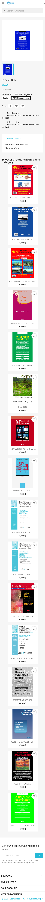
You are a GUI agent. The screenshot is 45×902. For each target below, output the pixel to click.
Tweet (16, 106)
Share (10, 106)
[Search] (22, 10)
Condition (10, 148)
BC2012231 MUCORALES (22, 700)
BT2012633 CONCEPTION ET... (22, 198)
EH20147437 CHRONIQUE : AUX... (22, 826)
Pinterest (22, 106)
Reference (10, 144)
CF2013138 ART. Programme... (22, 616)
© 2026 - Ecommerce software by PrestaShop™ (22, 899)
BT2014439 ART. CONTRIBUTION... (22, 281)
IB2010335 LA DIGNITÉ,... (22, 574)
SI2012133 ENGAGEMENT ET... (22, 742)
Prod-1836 (22, 407)
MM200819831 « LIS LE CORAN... (22, 323)
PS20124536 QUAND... (22, 784)
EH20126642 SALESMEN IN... (22, 365)
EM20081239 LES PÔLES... (22, 491)
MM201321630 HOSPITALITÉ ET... (22, 449)
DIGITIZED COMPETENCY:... (23, 239)
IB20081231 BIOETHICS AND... (22, 658)
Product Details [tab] (14, 138)
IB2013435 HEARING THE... (22, 533)
